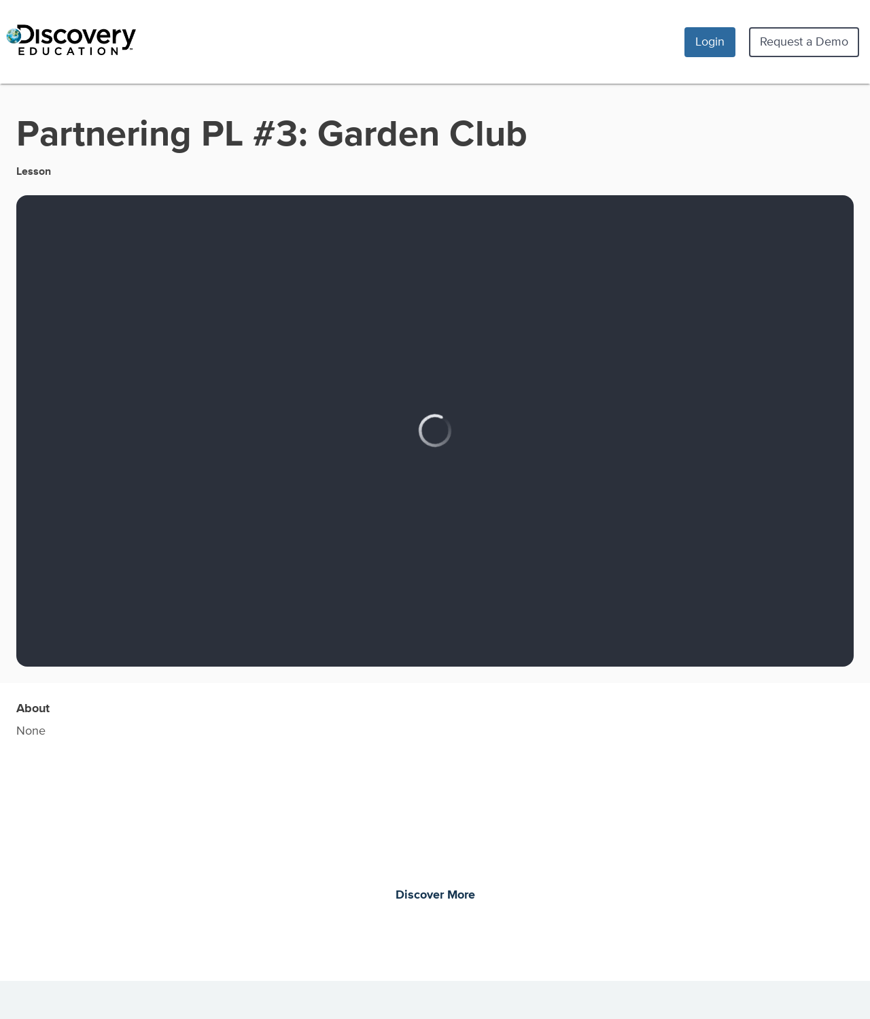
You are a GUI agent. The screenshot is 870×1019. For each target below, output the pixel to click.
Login (710, 41)
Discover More (435, 895)
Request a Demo (804, 41)
